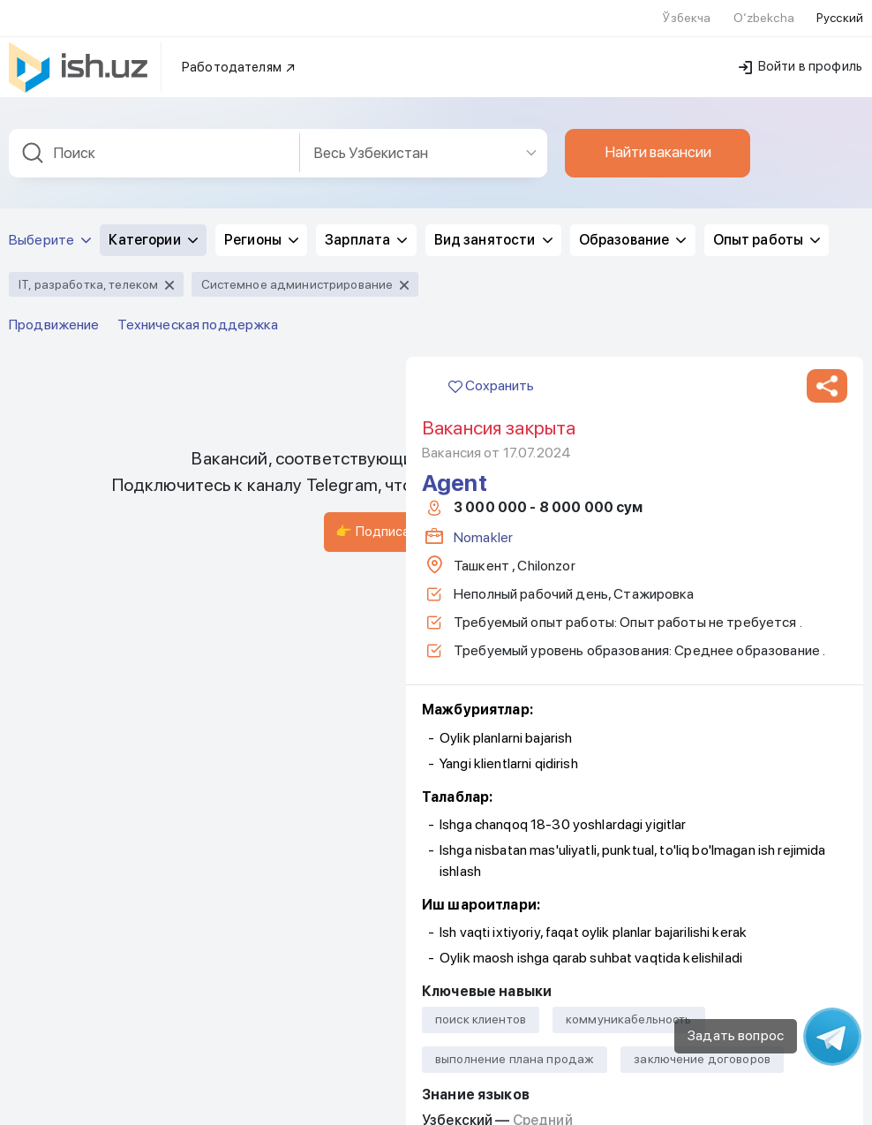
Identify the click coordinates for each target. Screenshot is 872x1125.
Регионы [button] (261, 229)
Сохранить (491, 374)
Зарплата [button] (366, 229)
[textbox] (154, 142)
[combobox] (154, 142)
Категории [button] (153, 229)
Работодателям (239, 56)
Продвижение (54, 314)
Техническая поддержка (198, 314)
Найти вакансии (658, 141)
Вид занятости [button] (493, 229)
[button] (827, 375)
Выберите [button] (50, 229)
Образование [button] (633, 229)
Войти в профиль (800, 56)
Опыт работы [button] (767, 229)
